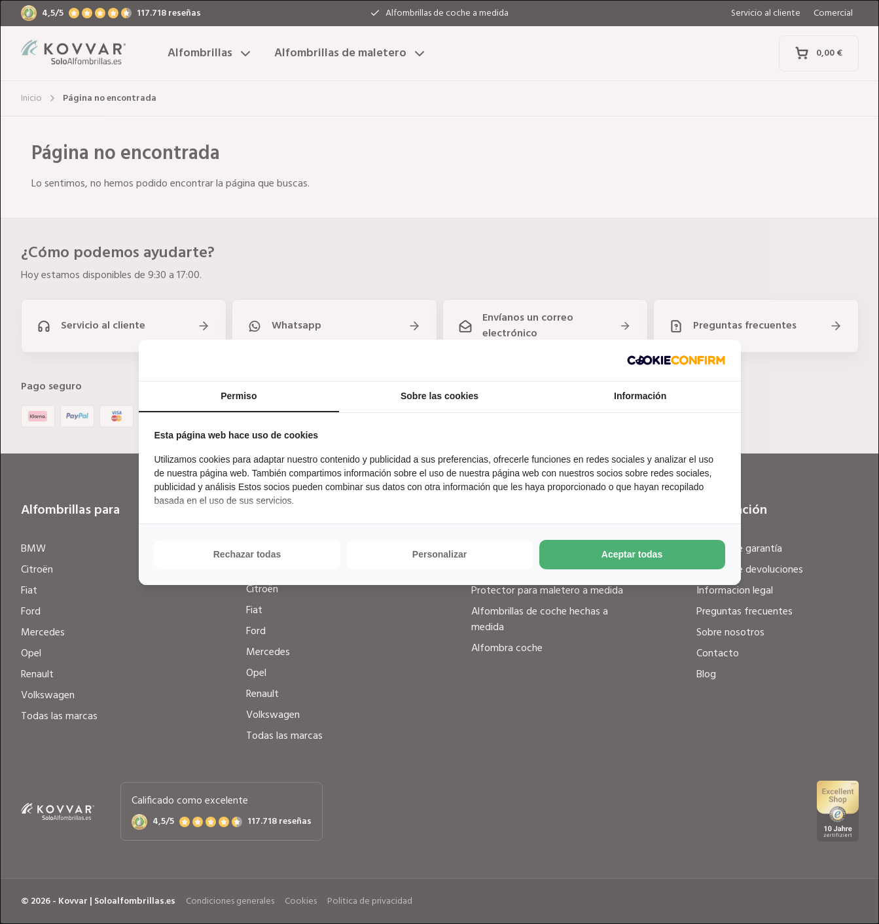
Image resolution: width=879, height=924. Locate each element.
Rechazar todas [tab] (247, 554)
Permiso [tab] (239, 396)
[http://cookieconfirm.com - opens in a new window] (676, 360)
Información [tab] (640, 396)
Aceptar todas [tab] (631, 554)
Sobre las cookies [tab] (439, 396)
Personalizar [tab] (439, 554)
